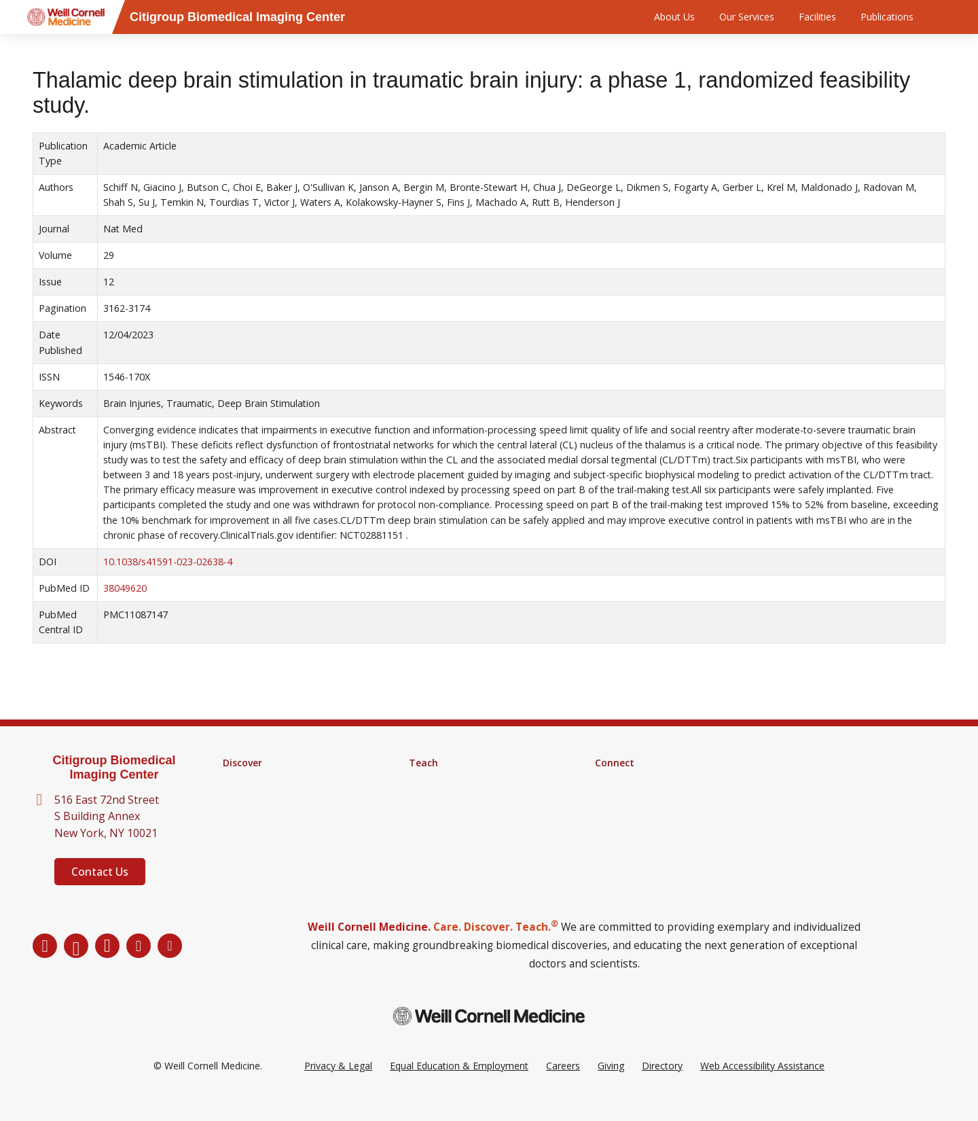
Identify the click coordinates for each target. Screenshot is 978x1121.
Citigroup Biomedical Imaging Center (113, 767)
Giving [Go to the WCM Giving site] (611, 1086)
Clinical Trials (251, 816)
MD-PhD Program (449, 798)
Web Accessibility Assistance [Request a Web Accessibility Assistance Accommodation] (762, 1086)
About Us (674, 16)
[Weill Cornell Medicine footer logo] (489, 1036)
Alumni (610, 780)
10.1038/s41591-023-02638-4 (167, 561)
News (607, 798)
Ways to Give (624, 833)
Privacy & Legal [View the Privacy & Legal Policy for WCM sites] (338, 1086)
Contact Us (99, 871)
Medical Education (449, 816)
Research (243, 780)
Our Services (746, 16)
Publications (887, 16)
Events (609, 816)
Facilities (817, 16)
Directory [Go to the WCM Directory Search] (662, 1086)
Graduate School (445, 780)
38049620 (125, 588)
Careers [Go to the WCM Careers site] (563, 1086)
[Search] (947, 17)
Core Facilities (253, 798)
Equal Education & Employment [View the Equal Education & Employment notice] (459, 1086)
